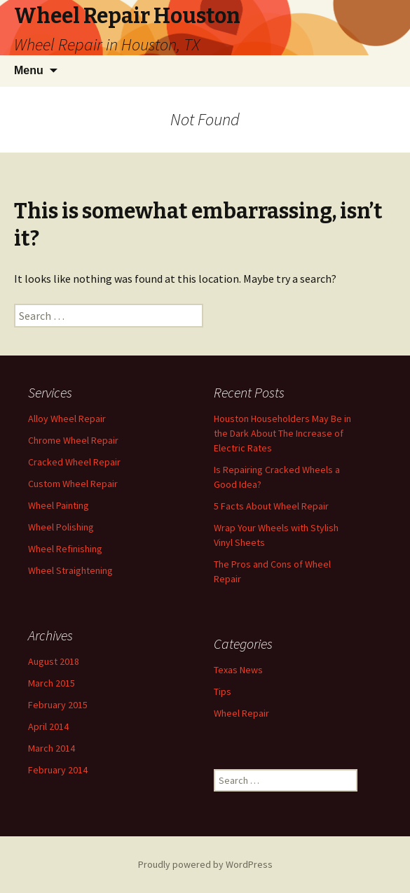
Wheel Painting (58, 505)
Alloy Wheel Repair (67, 418)
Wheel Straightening (70, 570)
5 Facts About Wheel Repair (271, 506)
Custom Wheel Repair (73, 483)
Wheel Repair (241, 713)
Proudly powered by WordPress (205, 864)
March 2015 (51, 683)
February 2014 (58, 770)
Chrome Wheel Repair (73, 440)
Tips (222, 691)
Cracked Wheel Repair (74, 462)
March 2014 (51, 748)
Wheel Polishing (61, 527)
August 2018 (53, 661)
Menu (28, 70)
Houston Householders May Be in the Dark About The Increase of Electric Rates (282, 433)
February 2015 (58, 704)
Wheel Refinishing (65, 548)
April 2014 (48, 726)
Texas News (238, 669)
